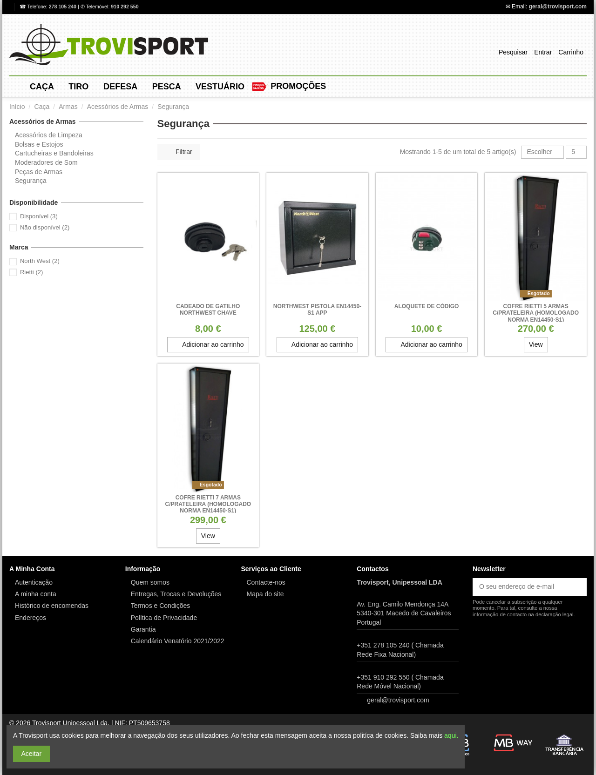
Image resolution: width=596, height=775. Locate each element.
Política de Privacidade (164, 617)
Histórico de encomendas (51, 605)
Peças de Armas (38, 171)
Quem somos (150, 582)
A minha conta (35, 594)
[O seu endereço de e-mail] (520, 587)
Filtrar (178, 151)
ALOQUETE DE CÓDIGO (426, 306)
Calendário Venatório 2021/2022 (177, 641)
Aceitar (31, 753)
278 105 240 (63, 6)
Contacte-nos (266, 582)
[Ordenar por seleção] (542, 152)
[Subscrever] (577, 587)
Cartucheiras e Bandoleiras (54, 153)
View (536, 344)
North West (40, 260)
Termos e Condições (160, 605)
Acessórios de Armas (42, 121)
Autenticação (34, 582)
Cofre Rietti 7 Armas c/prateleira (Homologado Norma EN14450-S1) (208, 504)
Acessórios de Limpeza (48, 135)
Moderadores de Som (46, 162)
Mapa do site (265, 594)
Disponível (39, 216)
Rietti (31, 272)
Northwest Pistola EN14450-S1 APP (317, 309)
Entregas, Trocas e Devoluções (176, 594)
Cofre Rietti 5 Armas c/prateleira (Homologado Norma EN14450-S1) (536, 313)
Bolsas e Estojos (39, 144)
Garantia (143, 629)
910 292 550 (124, 6)
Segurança (31, 180)
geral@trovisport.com (558, 6)
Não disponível (44, 227)
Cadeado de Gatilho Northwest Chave (208, 309)
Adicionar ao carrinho (208, 344)
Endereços (30, 617)
